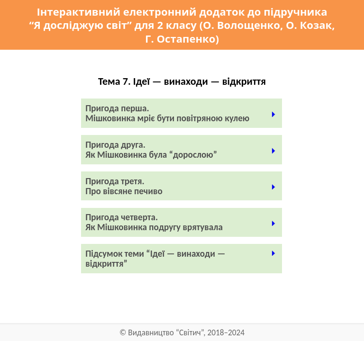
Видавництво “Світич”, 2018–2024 (186, 333)
